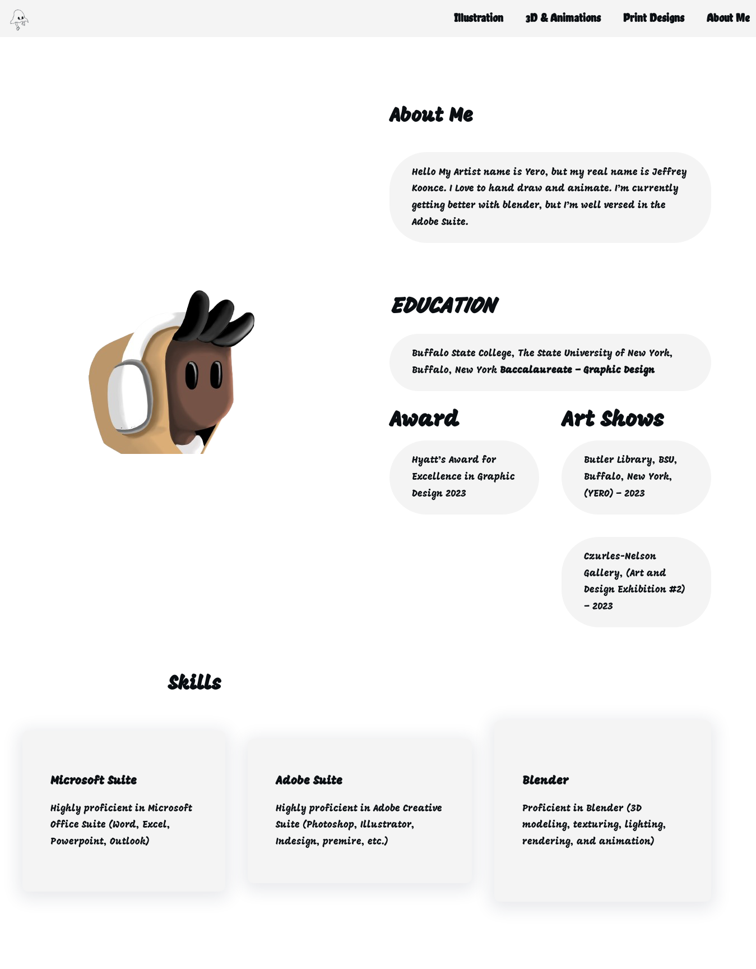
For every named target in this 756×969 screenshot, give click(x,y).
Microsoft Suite (93, 781)
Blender (545, 781)
